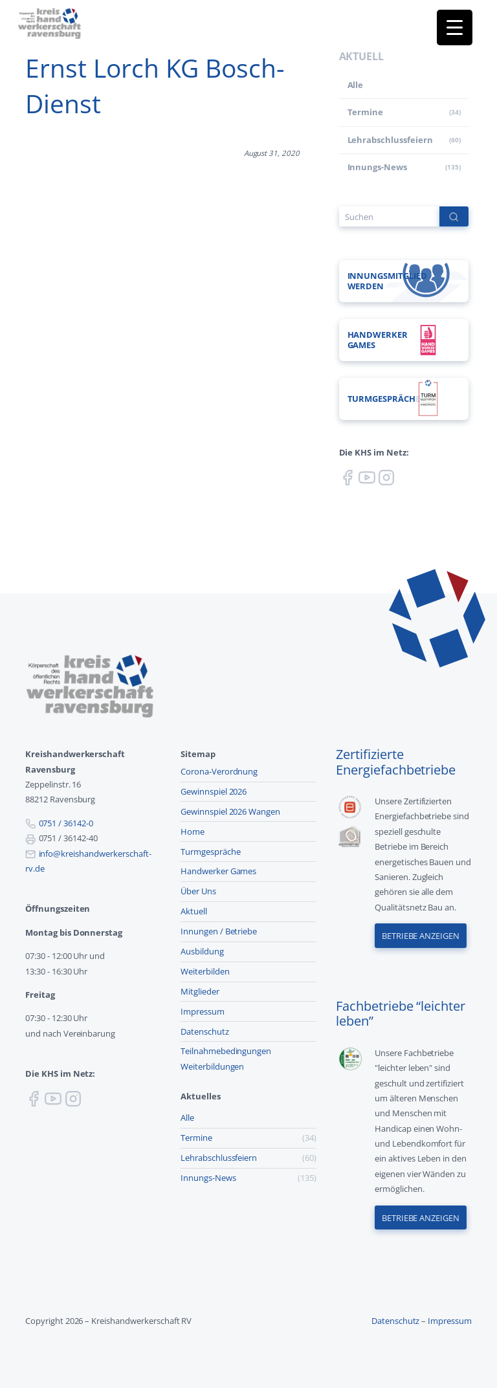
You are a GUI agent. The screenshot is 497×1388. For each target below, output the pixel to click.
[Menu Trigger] (454, 27)
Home (192, 831)
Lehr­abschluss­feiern (390, 140)
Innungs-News (378, 167)
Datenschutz (205, 1031)
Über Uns (198, 891)
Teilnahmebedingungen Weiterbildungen (226, 1058)
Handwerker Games (218, 871)
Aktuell (194, 911)
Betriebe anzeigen (420, 935)
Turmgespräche (211, 851)
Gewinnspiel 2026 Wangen (230, 811)
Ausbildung (202, 951)
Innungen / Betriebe (219, 931)
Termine (366, 112)
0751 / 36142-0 (66, 823)
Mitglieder (200, 991)
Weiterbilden (205, 971)
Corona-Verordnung (219, 771)
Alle (356, 85)
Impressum (203, 1011)
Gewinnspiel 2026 (214, 791)
